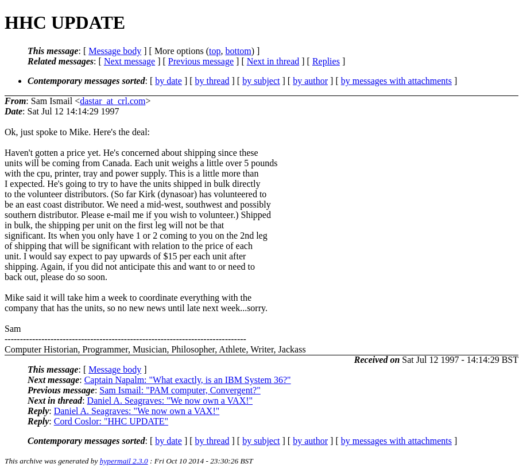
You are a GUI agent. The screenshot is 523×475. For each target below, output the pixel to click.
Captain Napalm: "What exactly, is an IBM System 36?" (187, 380)
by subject (261, 81)
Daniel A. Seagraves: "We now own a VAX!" (170, 400)
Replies (326, 61)
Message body (114, 51)
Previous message (201, 61)
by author (310, 81)
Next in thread (273, 61)
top (214, 51)
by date (168, 81)
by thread (212, 81)
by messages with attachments (396, 81)
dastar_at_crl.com (112, 101)
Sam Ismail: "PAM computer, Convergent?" (179, 390)
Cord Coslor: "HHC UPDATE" (111, 421)
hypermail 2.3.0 (124, 461)
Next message (129, 61)
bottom (238, 51)
